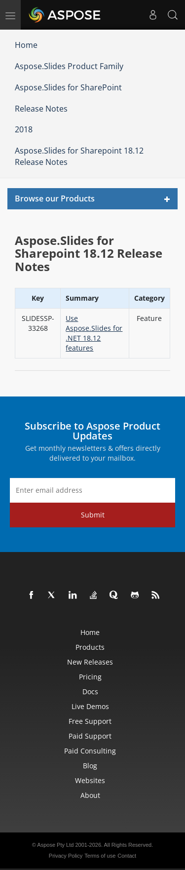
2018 (24, 129)
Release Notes (41, 108)
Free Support (90, 721)
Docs (90, 691)
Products (90, 647)
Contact (126, 856)
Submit (93, 514)
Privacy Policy (65, 856)
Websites (90, 780)
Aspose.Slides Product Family (69, 66)
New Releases (90, 662)
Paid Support (90, 736)
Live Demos (90, 706)
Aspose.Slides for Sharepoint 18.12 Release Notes (79, 156)
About (90, 795)
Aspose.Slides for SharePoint (68, 87)
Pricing (90, 676)
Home (26, 45)
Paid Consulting (90, 750)
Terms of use (99, 856)
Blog (90, 765)
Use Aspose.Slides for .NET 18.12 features (94, 333)
